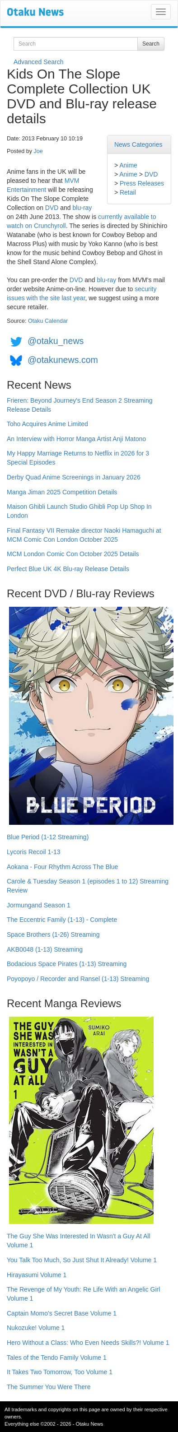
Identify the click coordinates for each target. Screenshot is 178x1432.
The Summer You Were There (48, 1386)
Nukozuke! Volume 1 (36, 1327)
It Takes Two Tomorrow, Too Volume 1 (59, 1372)
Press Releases (142, 183)
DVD (151, 174)
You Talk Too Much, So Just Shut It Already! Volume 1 (82, 1260)
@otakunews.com (63, 360)
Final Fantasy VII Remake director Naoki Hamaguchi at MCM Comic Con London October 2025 (84, 535)
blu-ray (82, 207)
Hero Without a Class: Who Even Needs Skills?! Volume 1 (88, 1342)
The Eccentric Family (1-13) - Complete (62, 919)
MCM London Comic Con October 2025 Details (73, 554)
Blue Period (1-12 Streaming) (48, 837)
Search (150, 44)
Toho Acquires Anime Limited (47, 424)
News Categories (138, 144)
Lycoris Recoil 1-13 (34, 851)
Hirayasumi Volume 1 (36, 1275)
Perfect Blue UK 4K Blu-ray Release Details (68, 568)
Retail (128, 192)
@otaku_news (56, 341)
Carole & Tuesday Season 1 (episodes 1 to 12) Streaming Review (88, 886)
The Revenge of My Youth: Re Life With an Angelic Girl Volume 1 (83, 1294)
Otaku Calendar (48, 321)
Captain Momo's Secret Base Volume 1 (62, 1313)
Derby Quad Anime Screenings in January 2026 (74, 477)
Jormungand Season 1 (38, 905)
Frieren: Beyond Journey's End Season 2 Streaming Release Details (80, 405)
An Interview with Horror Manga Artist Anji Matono (76, 438)
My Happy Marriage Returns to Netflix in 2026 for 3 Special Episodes (78, 458)
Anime (128, 165)
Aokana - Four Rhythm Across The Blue (62, 866)
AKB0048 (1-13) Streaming (45, 949)
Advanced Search (39, 61)
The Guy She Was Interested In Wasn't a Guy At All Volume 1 (78, 1240)
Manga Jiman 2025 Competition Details (62, 492)
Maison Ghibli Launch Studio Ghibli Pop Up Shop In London (79, 511)
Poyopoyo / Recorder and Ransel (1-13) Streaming (78, 978)
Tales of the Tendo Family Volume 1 (57, 1357)
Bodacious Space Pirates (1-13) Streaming (66, 963)
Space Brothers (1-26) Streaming (53, 934)
